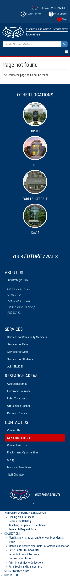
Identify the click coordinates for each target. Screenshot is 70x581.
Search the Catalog (20, 521)
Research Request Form (23, 529)
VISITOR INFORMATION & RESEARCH (25, 512)
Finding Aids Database (21, 517)
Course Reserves (17, 383)
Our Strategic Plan (17, 280)
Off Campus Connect (19, 405)
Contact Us (13, 430)
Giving (10, 460)
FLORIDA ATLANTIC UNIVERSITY (50, 8)
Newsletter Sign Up (18, 437)
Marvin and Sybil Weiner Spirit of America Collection (39, 546)
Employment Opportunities (22, 452)
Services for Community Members (27, 337)
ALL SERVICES (15, 366)
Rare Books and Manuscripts (25, 566)
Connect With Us (17, 445)
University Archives (20, 558)
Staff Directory (16, 474)
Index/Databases (17, 398)
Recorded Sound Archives (24, 554)
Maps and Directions (19, 467)
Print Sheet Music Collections (26, 562)
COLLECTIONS (12, 533)
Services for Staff (17, 351)
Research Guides (17, 413)
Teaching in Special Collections (27, 525)
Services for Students (20, 359)
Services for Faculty (19, 344)
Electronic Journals (18, 391)
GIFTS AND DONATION (17, 570)
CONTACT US (11, 575)
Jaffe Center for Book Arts (24, 550)
